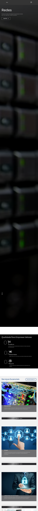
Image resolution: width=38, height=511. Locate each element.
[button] (31, 2)
